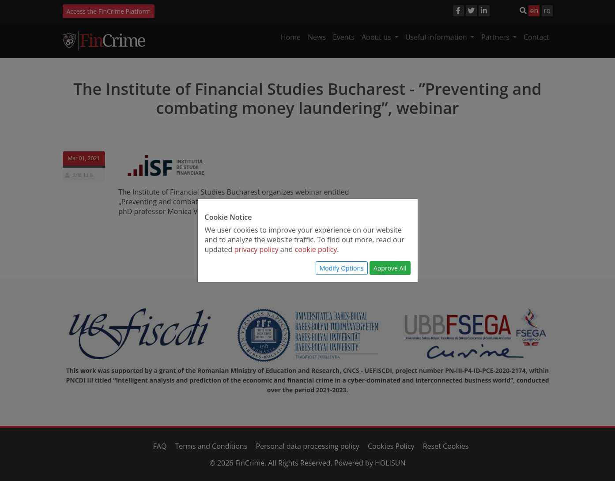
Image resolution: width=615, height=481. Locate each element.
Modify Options (342, 268)
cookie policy (316, 249)
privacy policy (256, 249)
